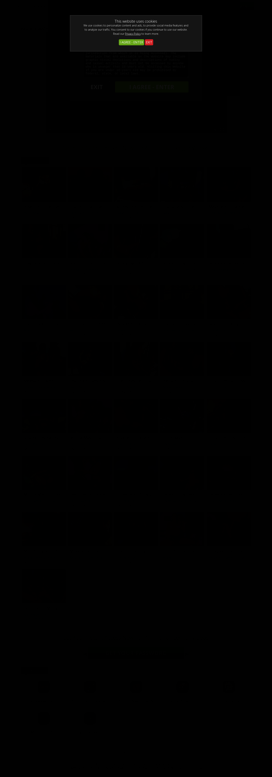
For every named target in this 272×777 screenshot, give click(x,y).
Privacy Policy (133, 33)
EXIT (149, 42)
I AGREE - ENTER (131, 42)
